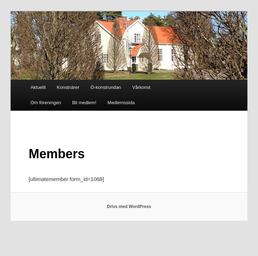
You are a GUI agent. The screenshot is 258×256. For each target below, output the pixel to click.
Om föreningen (46, 102)
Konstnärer (68, 87)
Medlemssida (121, 102)
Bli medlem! (84, 102)
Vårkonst (141, 87)
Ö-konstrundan (105, 87)
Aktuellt (38, 87)
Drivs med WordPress (129, 206)
